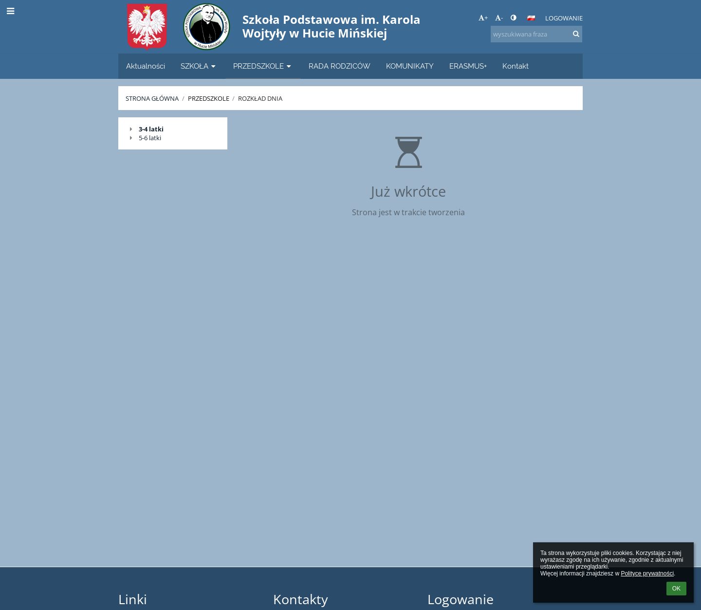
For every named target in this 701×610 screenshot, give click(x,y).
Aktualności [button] (145, 66)
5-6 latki (150, 137)
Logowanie (564, 18)
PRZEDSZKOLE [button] (263, 66)
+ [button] (483, 17)
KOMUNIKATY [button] (410, 66)
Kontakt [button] (515, 66)
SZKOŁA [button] (199, 66)
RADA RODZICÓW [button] (339, 66)
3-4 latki (151, 129)
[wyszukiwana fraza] (536, 34)
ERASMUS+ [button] (468, 66)
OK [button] (676, 588)
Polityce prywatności (647, 573)
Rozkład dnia (260, 98)
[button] (531, 18)
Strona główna (152, 98)
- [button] (499, 17)
